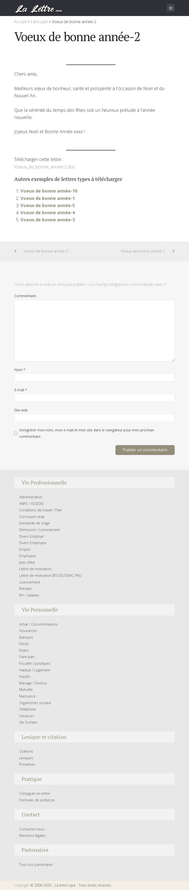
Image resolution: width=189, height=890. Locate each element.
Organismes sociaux (35, 702)
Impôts (25, 676)
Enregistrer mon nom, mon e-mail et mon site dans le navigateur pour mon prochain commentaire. (86, 433)
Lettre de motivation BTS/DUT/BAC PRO (50, 575)
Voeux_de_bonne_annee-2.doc (44, 167)
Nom (19, 369)
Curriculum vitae (32, 516)
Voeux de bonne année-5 (47, 205)
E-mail (20, 390)
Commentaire (25, 295)
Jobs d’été (27, 562)
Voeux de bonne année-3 (47, 220)
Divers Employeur (33, 542)
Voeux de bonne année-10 (48, 191)
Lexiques (26, 758)
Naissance (27, 696)
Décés (24, 643)
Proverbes (27, 764)
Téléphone (27, 709)
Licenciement (29, 582)
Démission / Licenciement (39, 529)
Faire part (26, 656)
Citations (26, 751)
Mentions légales (32, 835)
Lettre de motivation (35, 568)
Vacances (26, 715)
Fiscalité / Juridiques (34, 663)
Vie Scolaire (28, 722)
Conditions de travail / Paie (40, 510)
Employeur (27, 555)
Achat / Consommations (38, 624)
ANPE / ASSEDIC (31, 503)
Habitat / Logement (34, 670)
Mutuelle (26, 689)
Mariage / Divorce (33, 683)
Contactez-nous (32, 829)
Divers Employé (31, 536)
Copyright (21, 885)
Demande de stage (34, 523)
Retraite (25, 588)
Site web (21, 410)
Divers (24, 650)
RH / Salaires (29, 595)
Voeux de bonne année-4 (47, 212)
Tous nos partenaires (36, 864)
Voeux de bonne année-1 (47, 198)
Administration (30, 497)
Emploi (24, 549)
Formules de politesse (37, 800)
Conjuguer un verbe (34, 793)
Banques (26, 637)
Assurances (28, 630)
